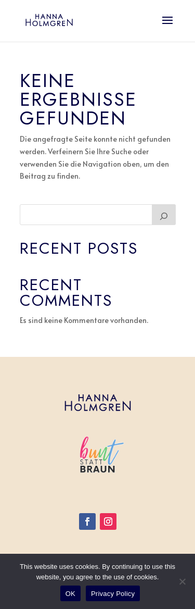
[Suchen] (164, 214)
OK (70, 594)
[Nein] (182, 581)
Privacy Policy (113, 594)
